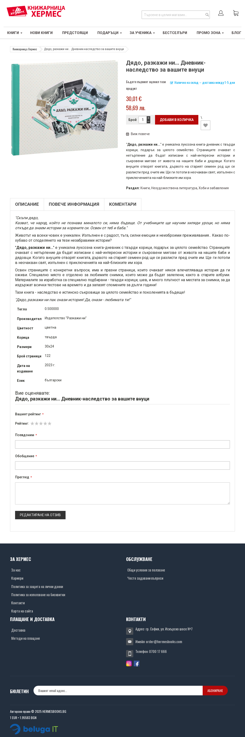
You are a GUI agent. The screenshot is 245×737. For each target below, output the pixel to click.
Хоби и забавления (214, 188)
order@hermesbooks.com (164, 641)
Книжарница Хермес (25, 49)
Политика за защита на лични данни (37, 586)
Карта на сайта (22, 610)
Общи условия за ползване (146, 569)
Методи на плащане (25, 638)
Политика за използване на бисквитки (38, 594)
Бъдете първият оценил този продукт (146, 85)
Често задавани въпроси (145, 578)
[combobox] (176, 15)
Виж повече (138, 134)
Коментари (122, 204)
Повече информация (74, 204)
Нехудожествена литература (174, 188)
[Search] (207, 15)
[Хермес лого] (36, 11)
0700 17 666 (158, 651)
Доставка (18, 630)
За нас (16, 569)
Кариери (17, 578)
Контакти (18, 602)
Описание (27, 204)
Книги (145, 188)
